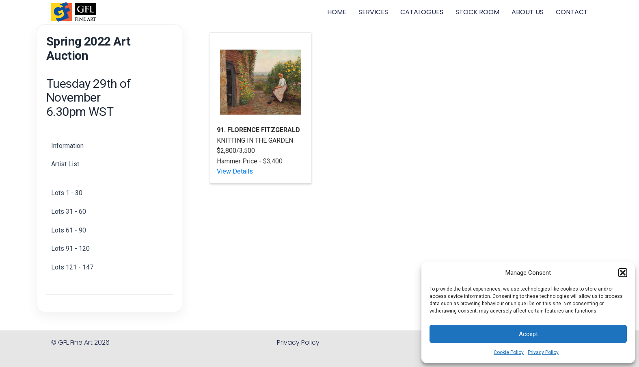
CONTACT (572, 12)
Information (67, 146)
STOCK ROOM (477, 12)
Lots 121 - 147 (72, 267)
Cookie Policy (509, 352)
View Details (235, 171)
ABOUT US (528, 12)
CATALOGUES (421, 12)
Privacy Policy (543, 352)
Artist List (65, 164)
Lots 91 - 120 (70, 248)
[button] (623, 273)
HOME (336, 12)
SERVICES (373, 12)
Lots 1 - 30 (66, 193)
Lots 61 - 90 (68, 230)
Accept (528, 334)
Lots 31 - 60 (68, 211)
